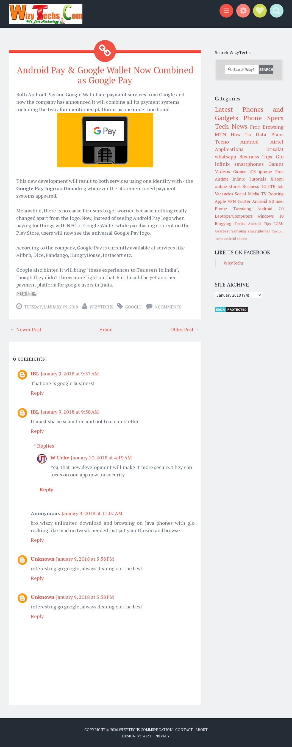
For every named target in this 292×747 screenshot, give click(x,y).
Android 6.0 (263, 201)
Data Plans (269, 134)
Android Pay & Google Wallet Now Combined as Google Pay (105, 75)
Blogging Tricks (230, 223)
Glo (279, 156)
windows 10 (270, 216)
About (201, 729)
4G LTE (268, 186)
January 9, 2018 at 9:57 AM (70, 373)
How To (241, 134)
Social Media (247, 193)
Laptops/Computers (234, 216)
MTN (220, 134)
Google (133, 307)
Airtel (276, 141)
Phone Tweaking (233, 208)
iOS (252, 171)
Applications (229, 149)
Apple (220, 201)
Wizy (147, 736)
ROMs (278, 223)
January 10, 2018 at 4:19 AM (101, 457)
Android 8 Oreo (235, 239)
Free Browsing (266, 126)
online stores (228, 186)
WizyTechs (101, 307)
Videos (222, 171)
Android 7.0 (270, 208)
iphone (265, 171)
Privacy (162, 736)
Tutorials (257, 179)
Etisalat (274, 149)
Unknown (42, 558)
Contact (184, 729)
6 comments (168, 307)
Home (106, 329)
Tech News (231, 126)
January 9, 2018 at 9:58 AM (70, 411)
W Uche (59, 457)
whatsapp (225, 156)
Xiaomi (277, 179)
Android (249, 141)
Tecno (222, 141)
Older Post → (185, 329)
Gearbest (222, 231)
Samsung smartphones (250, 231)
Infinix (239, 179)
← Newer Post (25, 329)
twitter (244, 201)
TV (263, 193)
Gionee (239, 171)
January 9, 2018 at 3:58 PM (85, 558)
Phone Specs (263, 117)
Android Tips (259, 223)
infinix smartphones (239, 164)
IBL (35, 373)
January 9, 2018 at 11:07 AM (92, 513)
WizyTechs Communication (146, 729)
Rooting (275, 193)
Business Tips (255, 156)
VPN (231, 201)
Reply (37, 392)
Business (251, 186)
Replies (45, 445)
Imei (279, 201)
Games (275, 164)
